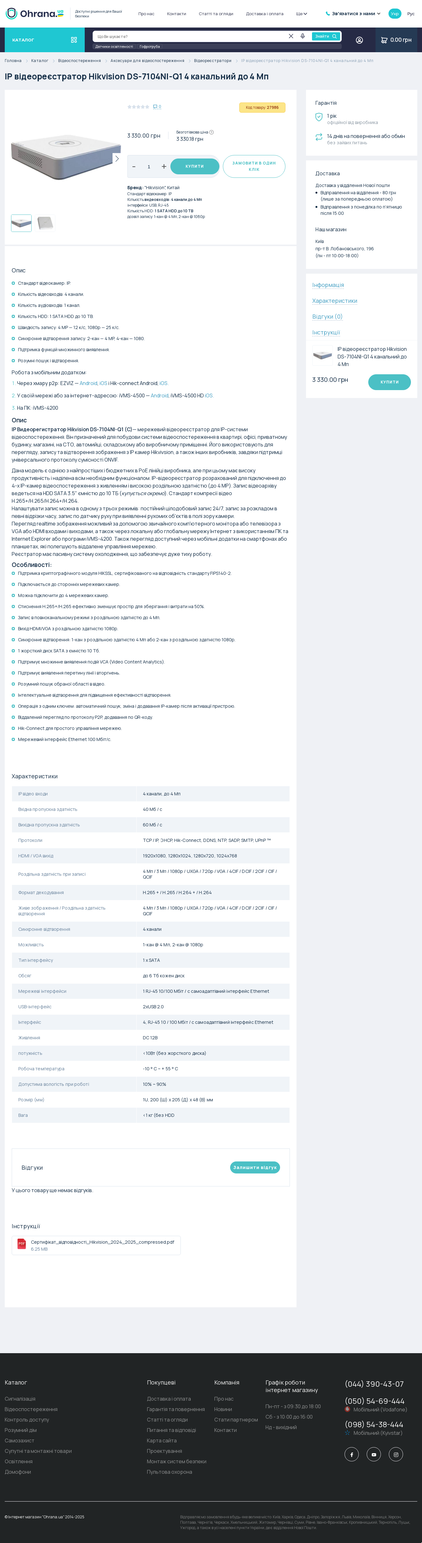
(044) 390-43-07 (374, 1383)
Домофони (18, 1472)
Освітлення (19, 1461)
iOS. (164, 383)
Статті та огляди (216, 13)
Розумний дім (21, 1430)
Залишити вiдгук (255, 1167)
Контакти (176, 13)
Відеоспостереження (84, 61)
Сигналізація (20, 1399)
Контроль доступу (27, 1419)
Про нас (146, 13)
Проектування (159, 1451)
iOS (103, 383)
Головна (18, 61)
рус (411, 13)
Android (88, 383)
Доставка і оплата (265, 13)
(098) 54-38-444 (374, 1424)
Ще (301, 13)
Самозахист (19, 1440)
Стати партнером (233, 1419)
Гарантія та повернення (170, 1409)
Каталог (44, 61)
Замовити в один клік (254, 166)
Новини (220, 1409)
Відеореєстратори (217, 61)
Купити (195, 166)
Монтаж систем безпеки (171, 1461)
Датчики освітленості (114, 46)
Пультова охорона (164, 1472)
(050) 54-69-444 (375, 1401)
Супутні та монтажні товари (38, 1451)
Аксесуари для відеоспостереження (152, 61)
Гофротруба (150, 46)
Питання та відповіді (166, 1430)
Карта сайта (156, 1440)
